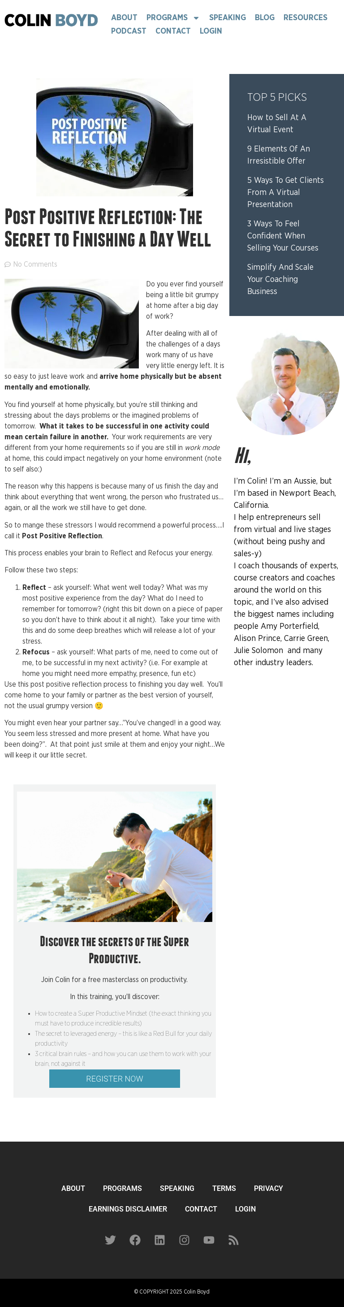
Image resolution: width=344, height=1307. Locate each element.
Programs (173, 18)
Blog (265, 18)
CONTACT (201, 1209)
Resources (305, 18)
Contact (173, 31)
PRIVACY (268, 1188)
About (124, 18)
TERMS (224, 1188)
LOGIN (245, 1209)
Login (211, 31)
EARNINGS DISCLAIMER (128, 1209)
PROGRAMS (122, 1188)
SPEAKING (177, 1188)
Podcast (128, 31)
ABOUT (73, 1188)
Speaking (227, 18)
